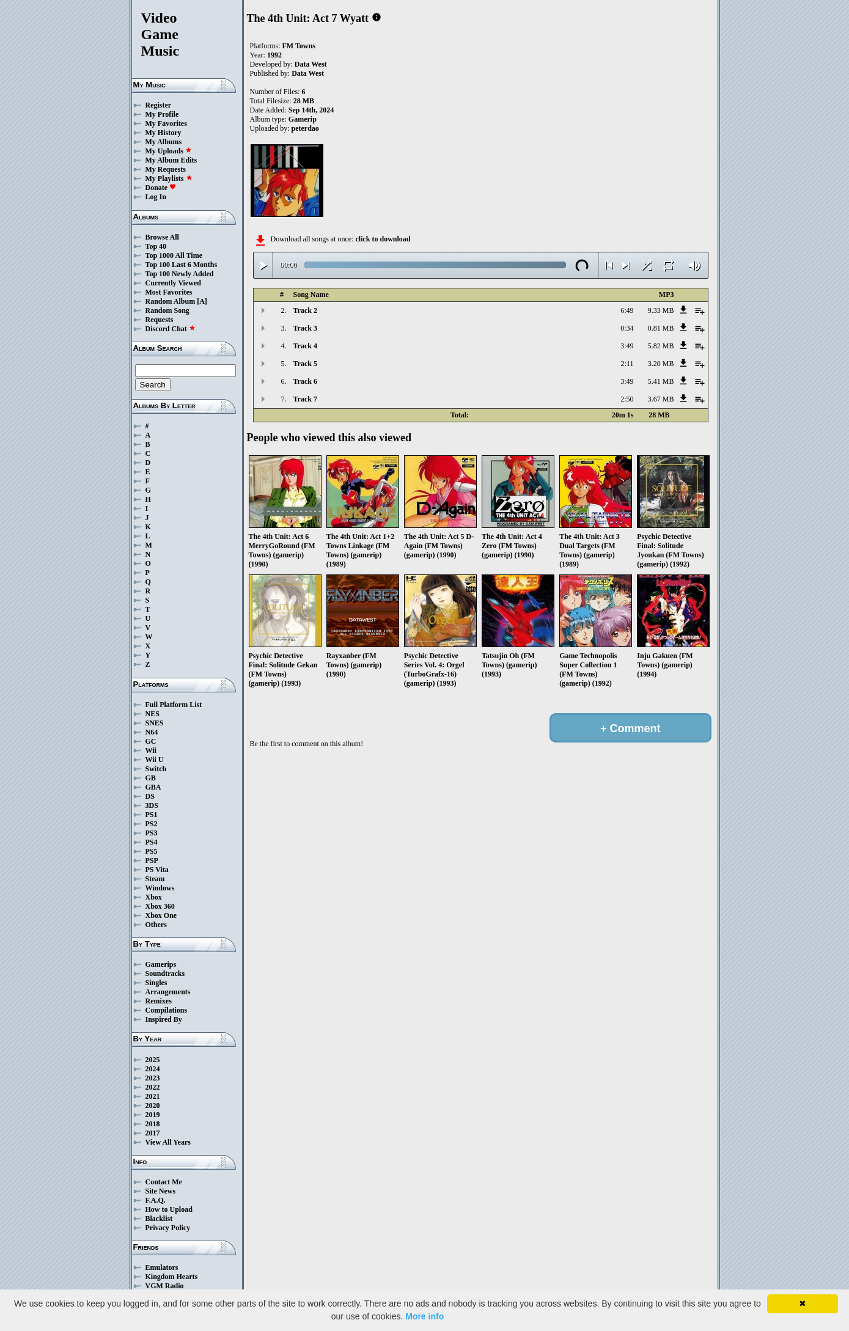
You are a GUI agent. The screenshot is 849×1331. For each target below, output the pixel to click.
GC (150, 741)
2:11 (627, 363)
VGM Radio (164, 1286)
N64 (151, 732)
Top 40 (156, 246)
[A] (202, 301)
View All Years (168, 1142)
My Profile (162, 114)
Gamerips (161, 964)
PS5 (151, 851)
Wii (150, 750)
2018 (152, 1124)
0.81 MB (661, 328)
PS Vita (157, 869)
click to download (382, 239)
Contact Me (163, 1182)
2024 (152, 1069)
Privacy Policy (168, 1227)
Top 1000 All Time (173, 255)
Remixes (158, 1001)
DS (150, 796)
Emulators (161, 1267)
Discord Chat (170, 328)
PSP (151, 860)
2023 (152, 1078)
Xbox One (161, 915)
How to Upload (169, 1209)
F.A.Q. (155, 1200)
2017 (152, 1133)
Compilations (166, 1010)
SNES (154, 723)
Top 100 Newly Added (179, 274)
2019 (152, 1114)
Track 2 (305, 310)
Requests (159, 319)
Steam (155, 879)
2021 (152, 1096)
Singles (156, 982)
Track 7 (305, 399)
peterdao (305, 128)
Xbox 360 (160, 906)
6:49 (626, 310)
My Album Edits (171, 160)
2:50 (626, 399)
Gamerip (303, 119)
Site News (160, 1191)
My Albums (163, 142)
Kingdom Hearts (171, 1276)
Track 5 (305, 363)
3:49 (626, 346)
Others (156, 924)
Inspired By (163, 1019)
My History (163, 132)
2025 (152, 1059)
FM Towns (298, 46)
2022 (152, 1087)
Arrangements (168, 992)
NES (152, 714)
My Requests (165, 169)
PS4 (151, 842)
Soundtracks (165, 973)
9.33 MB (661, 310)
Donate (161, 187)
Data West (311, 64)
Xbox (153, 897)
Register (158, 105)
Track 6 (305, 381)
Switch (156, 769)
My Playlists (169, 178)
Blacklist (159, 1218)
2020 (152, 1105)
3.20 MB (661, 363)
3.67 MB (661, 399)
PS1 (151, 814)
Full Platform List (173, 704)
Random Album (170, 301)
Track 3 (305, 328)
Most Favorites (169, 292)
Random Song (167, 310)
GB (150, 778)
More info (424, 1316)
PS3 (151, 833)
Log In (155, 197)
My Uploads (168, 151)
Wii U (154, 759)
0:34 (626, 328)
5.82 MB (661, 346)
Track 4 (305, 346)
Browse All (162, 237)
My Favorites (166, 123)
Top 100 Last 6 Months (181, 264)
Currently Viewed (173, 283)
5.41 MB (661, 381)
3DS (151, 805)
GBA (153, 787)
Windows (160, 888)
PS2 (151, 824)
